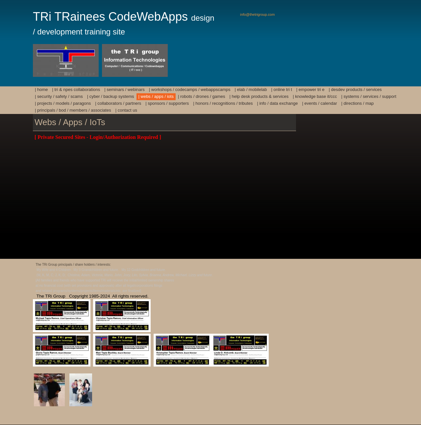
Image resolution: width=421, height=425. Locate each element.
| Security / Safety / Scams (59, 96)
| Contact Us (126, 110)
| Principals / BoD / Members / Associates (73, 110)
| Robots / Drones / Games (201, 96)
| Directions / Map (357, 103)
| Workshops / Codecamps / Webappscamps (190, 89)
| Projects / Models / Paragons (63, 103)
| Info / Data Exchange (277, 103)
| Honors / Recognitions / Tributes (223, 103)
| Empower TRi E (310, 89)
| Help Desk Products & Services (259, 96)
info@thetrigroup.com (257, 14)
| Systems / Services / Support (368, 96)
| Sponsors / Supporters (167, 103)
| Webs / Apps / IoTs (156, 96)
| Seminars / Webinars (124, 89)
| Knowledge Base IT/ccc (315, 96)
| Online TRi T (281, 89)
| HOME (41, 89)
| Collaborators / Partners (118, 103)
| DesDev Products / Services (355, 89)
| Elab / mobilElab (251, 89)
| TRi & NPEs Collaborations (76, 89)
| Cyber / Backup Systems (110, 96)
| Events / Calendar (319, 103)
